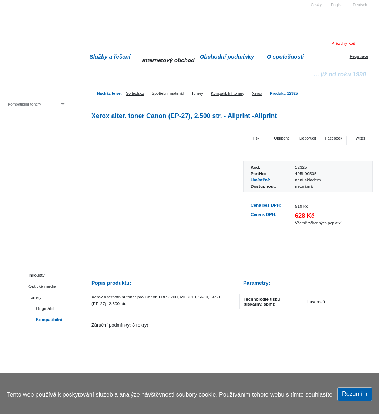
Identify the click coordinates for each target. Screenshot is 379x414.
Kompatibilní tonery (227, 93)
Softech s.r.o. (18, 2)
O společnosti (285, 56)
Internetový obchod (168, 60)
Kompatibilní (49, 319)
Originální (45, 308)
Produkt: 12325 (284, 93)
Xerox (257, 93)
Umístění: (260, 179)
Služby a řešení (110, 56)
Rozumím (354, 394)
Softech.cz (135, 93)
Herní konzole (33, 163)
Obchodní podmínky (227, 56)
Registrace (359, 56)
